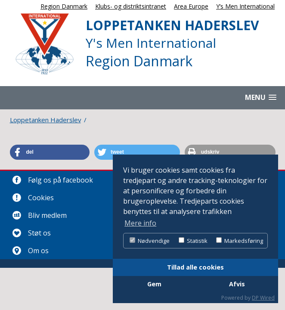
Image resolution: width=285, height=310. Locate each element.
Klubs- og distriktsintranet (130, 6)
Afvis (237, 284)
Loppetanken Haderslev (45, 119)
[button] (50, 152)
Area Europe (191, 6)
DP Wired (263, 297)
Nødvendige (150, 241)
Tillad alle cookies (195, 267)
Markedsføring (239, 241)
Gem (154, 284)
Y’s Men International (245, 6)
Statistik (193, 241)
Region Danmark (63, 6)
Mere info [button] (140, 223)
